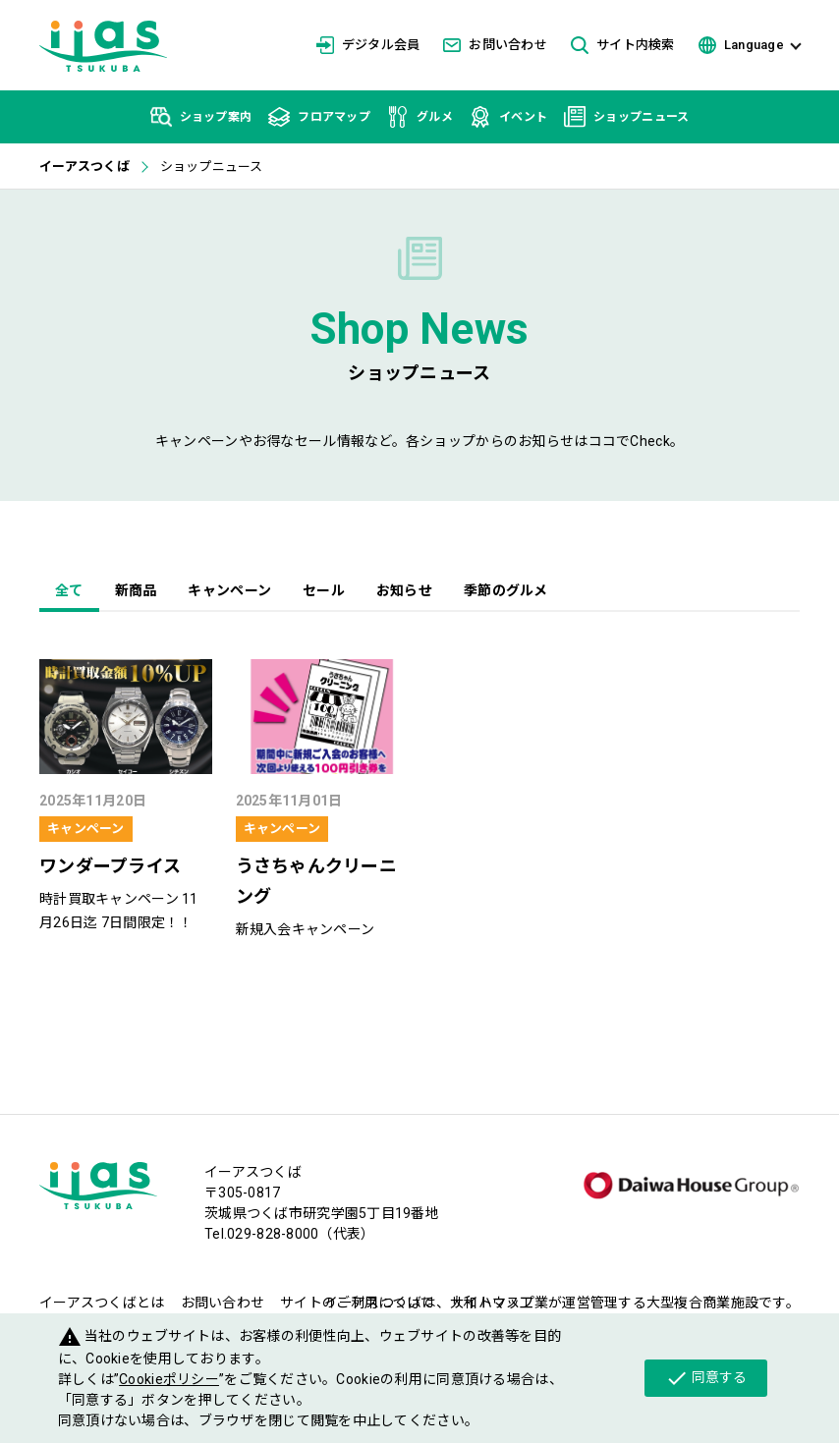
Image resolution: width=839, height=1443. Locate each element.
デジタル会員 (368, 45)
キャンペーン (229, 590)
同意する (706, 1378)
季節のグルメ (506, 590)
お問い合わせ (495, 44)
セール (324, 590)
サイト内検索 (623, 45)
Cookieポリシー (169, 1379)
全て (69, 590)
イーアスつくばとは (102, 1302)
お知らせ (404, 590)
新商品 (136, 590)
